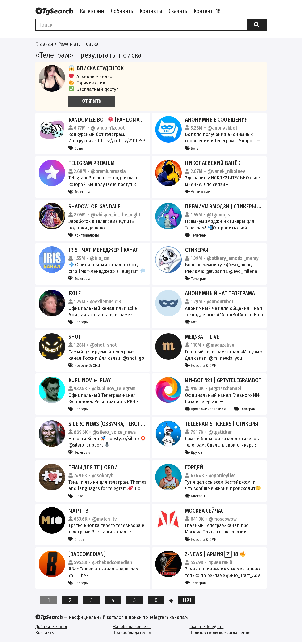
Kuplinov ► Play (89, 380)
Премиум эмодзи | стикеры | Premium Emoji (241, 206)
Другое (193, 452)
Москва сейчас (204, 510)
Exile (74, 293)
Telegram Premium (91, 163)
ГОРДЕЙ (194, 467)
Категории (92, 11)
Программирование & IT (208, 408)
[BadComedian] (86, 554)
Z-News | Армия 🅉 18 (215, 554)
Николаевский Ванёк (212, 163)
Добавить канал (51, 626)
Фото (75, 496)
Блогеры (78, 322)
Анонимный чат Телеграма (220, 293)
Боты (75, 148)
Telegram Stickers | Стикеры (221, 424)
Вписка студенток (96, 68)
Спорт (76, 539)
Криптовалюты (83, 235)
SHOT (74, 337)
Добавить (122, 11)
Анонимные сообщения (216, 119)
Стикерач (197, 250)
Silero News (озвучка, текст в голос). (116, 424)
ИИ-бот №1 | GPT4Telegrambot (223, 380)
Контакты (151, 11)
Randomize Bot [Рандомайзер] (110, 119)
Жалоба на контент (132, 626)
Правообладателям (132, 632)
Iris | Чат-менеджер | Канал (103, 250)
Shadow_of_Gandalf (94, 206)
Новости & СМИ (84, 365)
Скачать (178, 11)
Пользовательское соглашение (220, 632)
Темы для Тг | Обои (93, 467)
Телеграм (79, 191)
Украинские (197, 191)
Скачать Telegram (206, 626)
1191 (186, 600)
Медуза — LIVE (202, 337)
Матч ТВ (78, 510)
